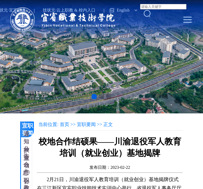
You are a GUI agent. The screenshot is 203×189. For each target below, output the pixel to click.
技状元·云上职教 (58, 10)
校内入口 (87, 10)
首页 (64, 124)
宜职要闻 (27, 129)
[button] (94, 96)
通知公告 (26, 145)
